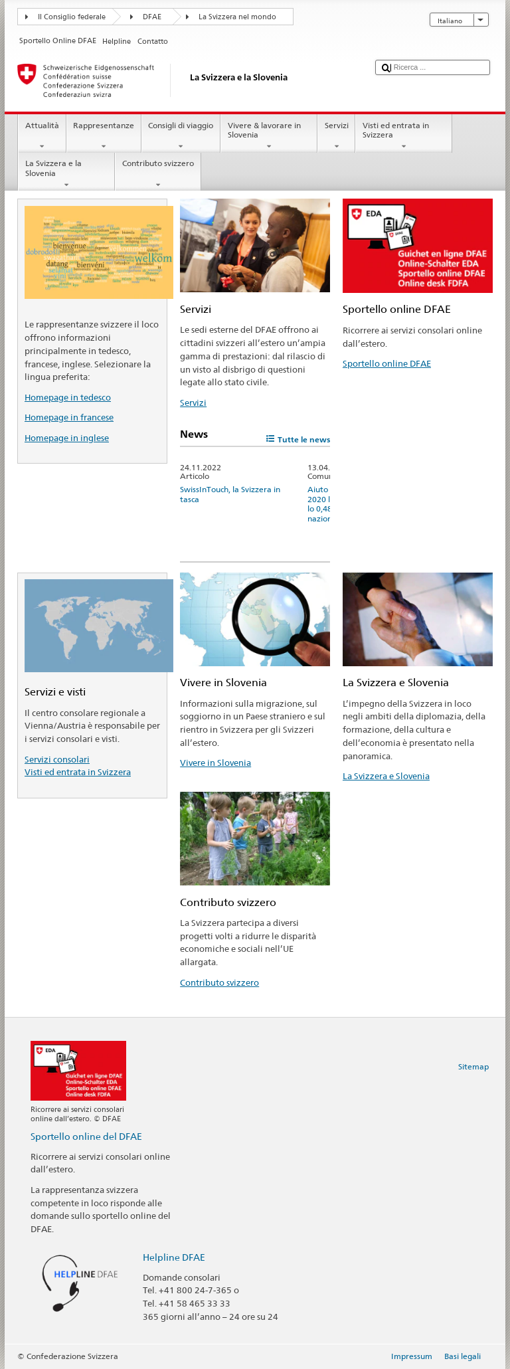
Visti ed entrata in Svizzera (404, 136)
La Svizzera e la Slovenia (66, 174)
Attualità (42, 136)
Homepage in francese (69, 417)
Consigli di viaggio (181, 136)
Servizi (336, 136)
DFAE (152, 17)
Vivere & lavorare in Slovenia (269, 136)
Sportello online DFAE (387, 363)
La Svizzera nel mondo (237, 17)
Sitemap (473, 1066)
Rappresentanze (104, 136)
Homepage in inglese (67, 437)
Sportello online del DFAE (86, 1136)
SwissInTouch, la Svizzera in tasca (230, 493)
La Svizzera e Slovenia (386, 776)
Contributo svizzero (158, 174)
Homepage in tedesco (68, 397)
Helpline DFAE (174, 1257)
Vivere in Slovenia (215, 762)
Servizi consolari (57, 759)
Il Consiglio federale (72, 17)
